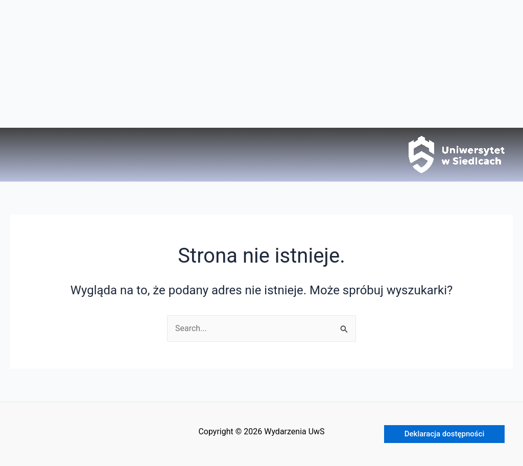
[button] (444, 434)
